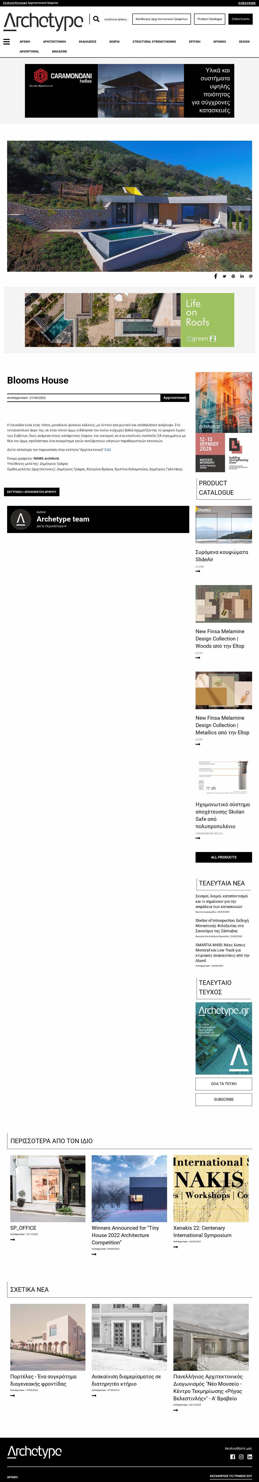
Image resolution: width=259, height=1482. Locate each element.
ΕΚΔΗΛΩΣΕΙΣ (87, 41)
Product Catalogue (209, 19)
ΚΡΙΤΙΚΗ (194, 41)
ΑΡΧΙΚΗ (25, 41)
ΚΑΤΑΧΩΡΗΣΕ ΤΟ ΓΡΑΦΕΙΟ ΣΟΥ (231, 1476)
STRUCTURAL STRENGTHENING (154, 41)
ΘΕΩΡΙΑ (114, 41)
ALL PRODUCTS (223, 857)
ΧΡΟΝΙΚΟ (219, 41)
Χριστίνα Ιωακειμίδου (206, 912)
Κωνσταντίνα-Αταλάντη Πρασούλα (212, 936)
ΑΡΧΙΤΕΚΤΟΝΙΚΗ (54, 41)
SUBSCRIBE (247, 3)
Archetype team (203, 966)
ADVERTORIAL (29, 51)
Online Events (240, 19)
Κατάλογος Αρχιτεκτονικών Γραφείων (162, 19)
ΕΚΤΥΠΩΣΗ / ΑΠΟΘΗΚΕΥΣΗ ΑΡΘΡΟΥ (31, 492)
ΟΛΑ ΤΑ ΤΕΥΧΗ (224, 1084)
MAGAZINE (59, 51)
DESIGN (244, 41)
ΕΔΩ (107, 450)
